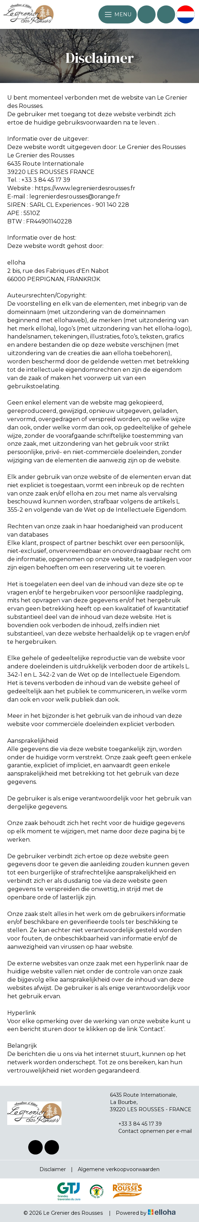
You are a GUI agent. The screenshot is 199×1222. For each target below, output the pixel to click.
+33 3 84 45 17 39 (136, 1124)
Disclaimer (52, 1169)
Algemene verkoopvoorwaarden (119, 1169)
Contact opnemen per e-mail (151, 1131)
